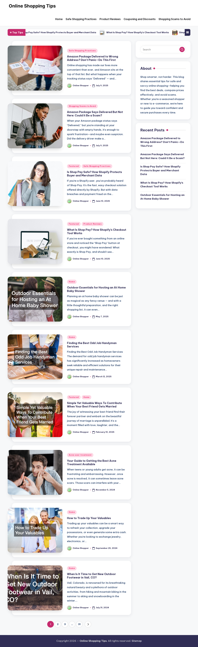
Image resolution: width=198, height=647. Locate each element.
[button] (88, 624)
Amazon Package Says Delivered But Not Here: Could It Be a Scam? (95, 113)
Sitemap (137, 641)
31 (79, 624)
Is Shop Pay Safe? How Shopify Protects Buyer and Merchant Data (63, 32)
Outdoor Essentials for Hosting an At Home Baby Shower (162, 197)
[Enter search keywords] (163, 49)
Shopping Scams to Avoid (82, 106)
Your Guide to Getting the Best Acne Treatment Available (91, 462)
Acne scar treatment (80, 455)
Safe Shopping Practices (82, 51)
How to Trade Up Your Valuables (89, 518)
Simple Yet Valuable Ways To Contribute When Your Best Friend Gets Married (94, 404)
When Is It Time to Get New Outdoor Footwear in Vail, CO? (91, 575)
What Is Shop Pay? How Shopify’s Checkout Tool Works (143, 32)
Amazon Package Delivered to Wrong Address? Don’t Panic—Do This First (92, 58)
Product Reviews (92, 224)
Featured (74, 166)
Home (72, 282)
